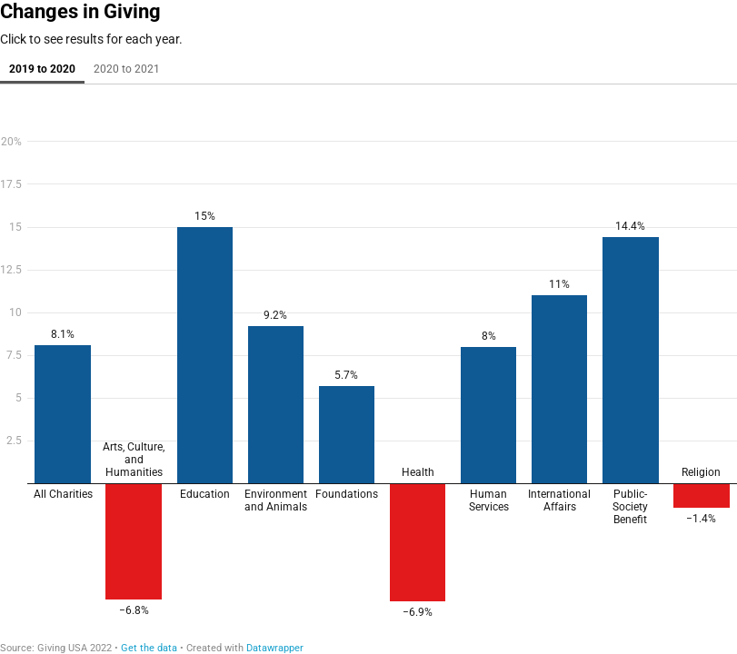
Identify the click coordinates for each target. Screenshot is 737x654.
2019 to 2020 (42, 69)
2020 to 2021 (127, 69)
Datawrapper (275, 648)
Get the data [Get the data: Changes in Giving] (149, 648)
